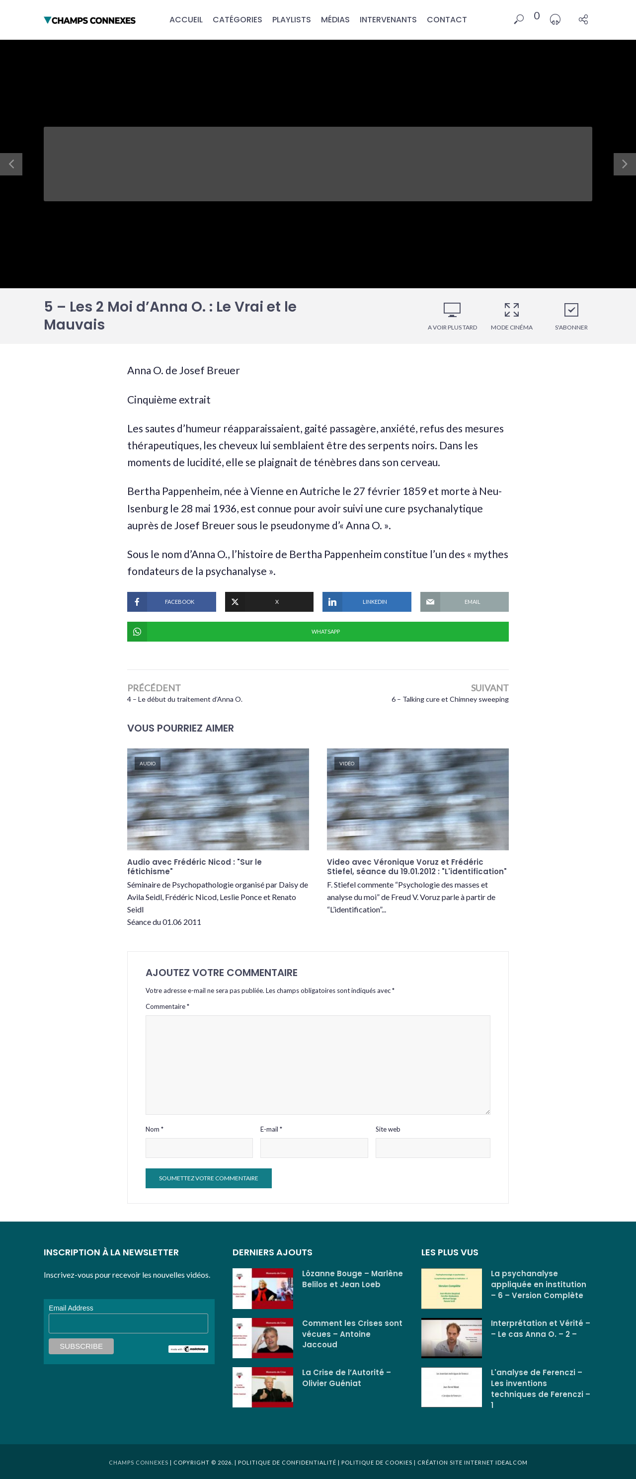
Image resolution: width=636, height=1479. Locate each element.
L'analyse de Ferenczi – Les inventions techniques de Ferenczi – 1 (540, 1388)
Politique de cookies (376, 1462)
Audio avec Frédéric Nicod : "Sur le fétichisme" (194, 867)
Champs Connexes (138, 1462)
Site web (388, 1129)
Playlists (291, 19)
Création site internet (455, 1462)
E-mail (271, 1129)
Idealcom (511, 1462)
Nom (154, 1129)
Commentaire (167, 1006)
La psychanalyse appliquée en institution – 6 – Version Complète (538, 1284)
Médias (335, 19)
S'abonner (571, 316)
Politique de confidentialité (287, 1462)
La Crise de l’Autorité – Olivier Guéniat (346, 1378)
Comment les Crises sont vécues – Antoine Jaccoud (352, 1334)
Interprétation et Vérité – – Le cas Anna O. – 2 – (540, 1328)
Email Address (71, 1308)
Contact (447, 19)
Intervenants (388, 19)
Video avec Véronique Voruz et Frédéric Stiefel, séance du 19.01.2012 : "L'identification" (417, 867)
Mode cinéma (512, 316)
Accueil (186, 19)
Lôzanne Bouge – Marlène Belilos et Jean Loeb (352, 1279)
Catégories (237, 19)
